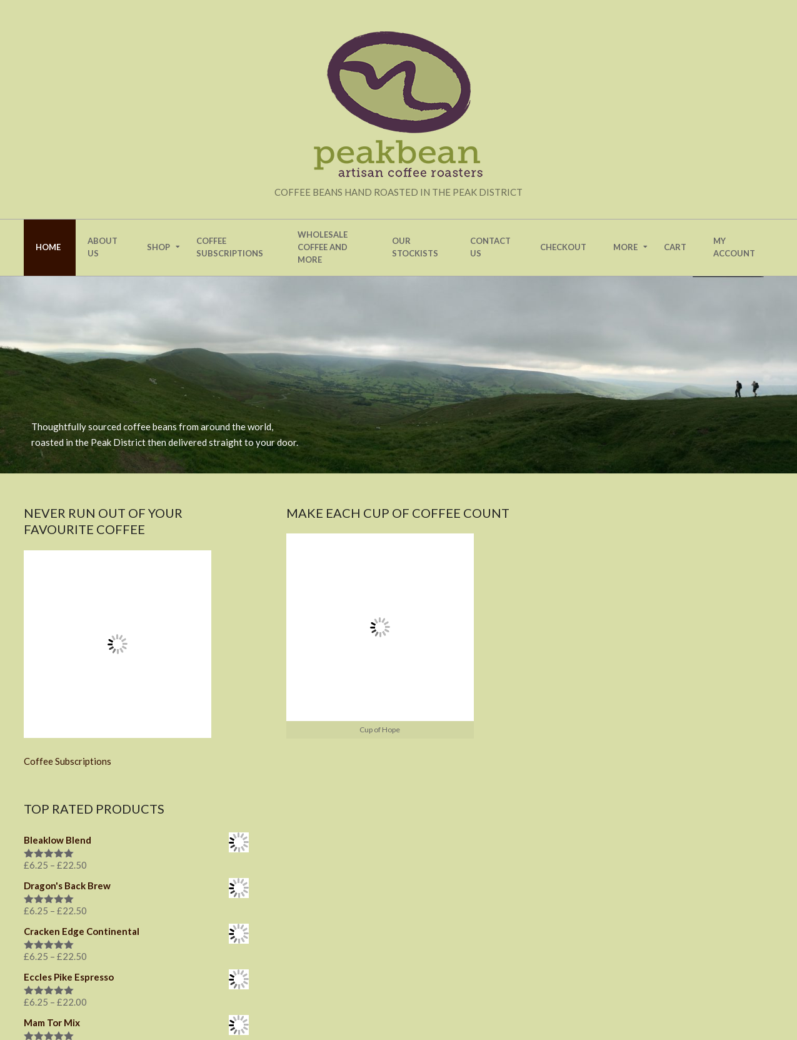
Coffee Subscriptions (67, 761)
